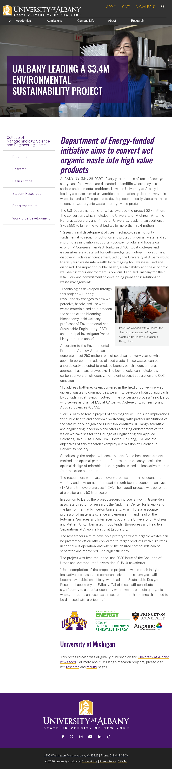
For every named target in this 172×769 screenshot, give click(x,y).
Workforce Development (31, 218)
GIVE (126, 7)
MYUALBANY (146, 7)
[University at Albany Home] (42, 10)
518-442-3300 (119, 755)
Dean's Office (22, 181)
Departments (22, 206)
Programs (19, 157)
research (72, 667)
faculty (92, 667)
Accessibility (89, 761)
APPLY (111, 7)
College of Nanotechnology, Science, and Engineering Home (29, 141)
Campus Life (85, 21)
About (112, 21)
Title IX (122, 761)
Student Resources (26, 193)
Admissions (54, 21)
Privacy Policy (107, 761)
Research (137, 21)
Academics (23, 21)
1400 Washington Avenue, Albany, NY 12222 (71, 755)
